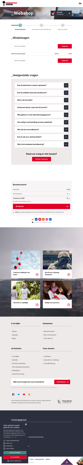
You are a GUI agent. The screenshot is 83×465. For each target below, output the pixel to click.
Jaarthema (47, 356)
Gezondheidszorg (49, 363)
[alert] (15, 442)
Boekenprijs (15, 370)
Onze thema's (48, 338)
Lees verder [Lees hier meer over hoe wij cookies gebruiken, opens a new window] (14, 437)
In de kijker (15, 356)
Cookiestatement (39, 459)
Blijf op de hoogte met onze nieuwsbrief (40, 382)
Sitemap (48, 459)
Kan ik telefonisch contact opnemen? (42, 85)
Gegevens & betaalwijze (41, 26)
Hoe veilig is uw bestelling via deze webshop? (42, 122)
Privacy (31, 459)
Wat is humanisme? (49, 335)
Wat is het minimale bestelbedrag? (42, 144)
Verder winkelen (19, 46)
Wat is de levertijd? (42, 100)
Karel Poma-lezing (17, 374)
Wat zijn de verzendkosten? (42, 129)
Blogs (13, 338)
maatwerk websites (29, 462)
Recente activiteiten (18, 363)
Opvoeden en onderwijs (51, 360)
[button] (15, 460)
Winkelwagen (20, 26)
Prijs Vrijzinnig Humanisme (20, 367)
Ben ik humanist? (49, 331)
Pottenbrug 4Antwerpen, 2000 (23, 445)
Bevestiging (63, 26)
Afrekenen (20, 206)
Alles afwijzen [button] (14, 457)
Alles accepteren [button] (15, 452)
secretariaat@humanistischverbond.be (31, 437)
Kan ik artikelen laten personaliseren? (42, 93)
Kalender (14, 335)
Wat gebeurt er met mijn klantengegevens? (42, 115)
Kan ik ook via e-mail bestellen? (42, 137)
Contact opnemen (41, 159)
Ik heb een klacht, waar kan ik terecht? (42, 107)
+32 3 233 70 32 (23, 430)
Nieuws (14, 331)
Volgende (65, 46)
